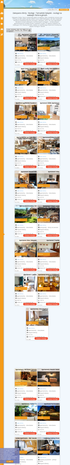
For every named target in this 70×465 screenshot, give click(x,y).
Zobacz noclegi (30, 64)
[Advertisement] (37, 355)
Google (8, 450)
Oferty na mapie (64, 9)
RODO (9, 459)
